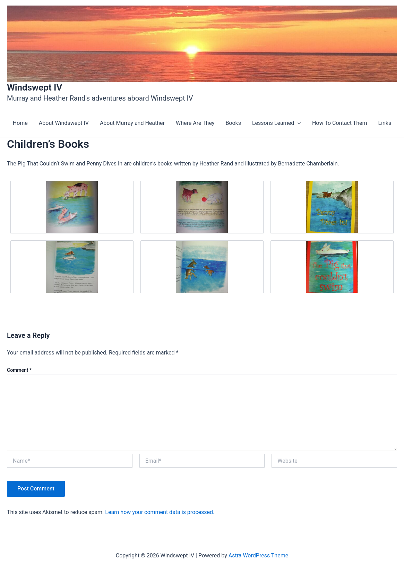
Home (20, 123)
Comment (19, 370)
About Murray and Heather (132, 123)
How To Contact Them (339, 123)
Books (233, 123)
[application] (297, 123)
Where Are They (195, 123)
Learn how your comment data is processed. (159, 512)
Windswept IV (34, 87)
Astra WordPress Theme (258, 555)
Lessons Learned (276, 123)
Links (384, 123)
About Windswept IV (64, 123)
